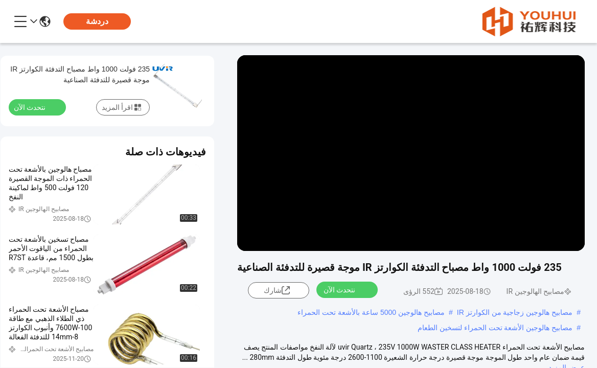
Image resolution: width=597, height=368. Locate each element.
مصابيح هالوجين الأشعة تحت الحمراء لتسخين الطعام (495, 328)
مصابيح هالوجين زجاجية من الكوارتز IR (514, 312)
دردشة (97, 21)
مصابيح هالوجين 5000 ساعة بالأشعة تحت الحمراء (371, 312)
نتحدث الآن (346, 289)
